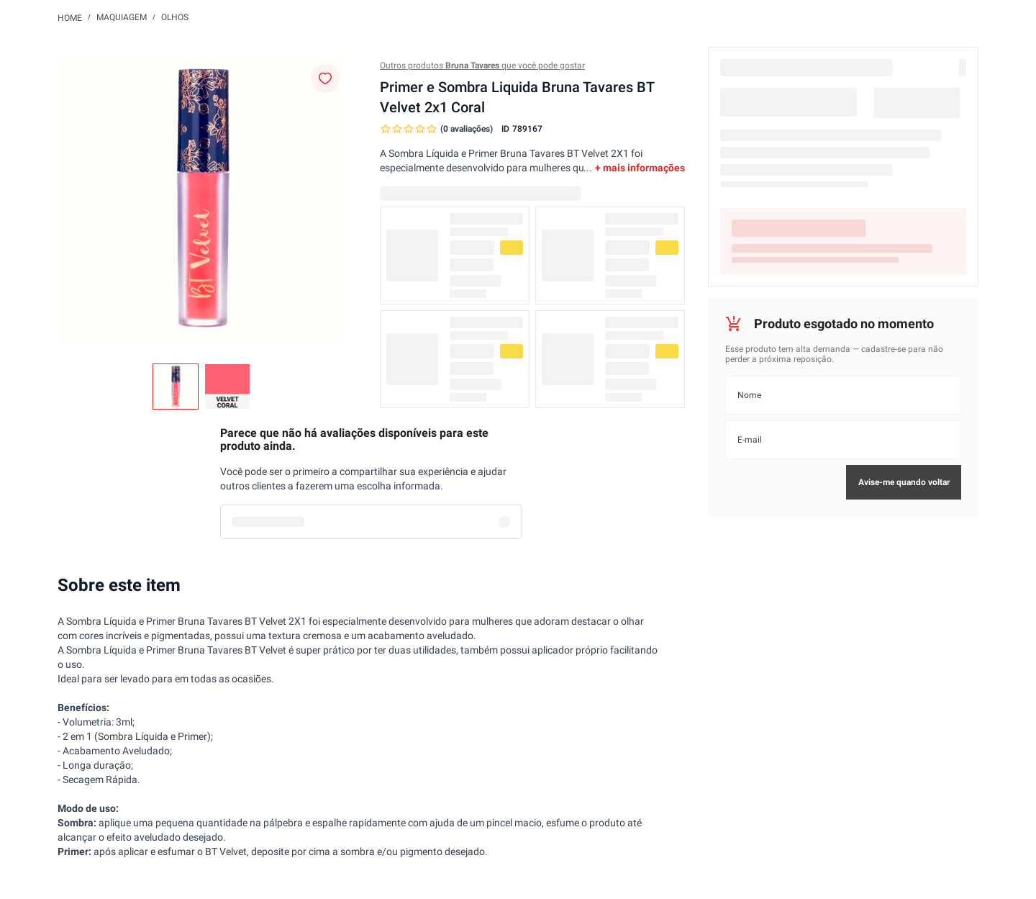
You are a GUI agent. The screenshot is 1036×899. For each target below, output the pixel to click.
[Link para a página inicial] (70, 17)
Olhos (174, 17)
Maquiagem (121, 17)
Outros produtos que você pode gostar (482, 65)
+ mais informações (640, 167)
